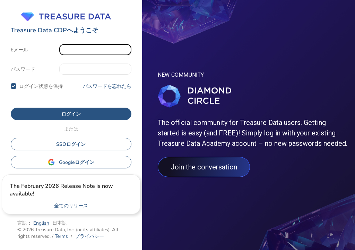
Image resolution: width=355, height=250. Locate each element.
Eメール (19, 50)
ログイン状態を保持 (41, 86)
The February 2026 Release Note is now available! (61, 190)
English (41, 223)
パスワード (23, 69)
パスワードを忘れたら (107, 86)
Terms (61, 236)
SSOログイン (71, 144)
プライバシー (89, 236)
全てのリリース (71, 205)
